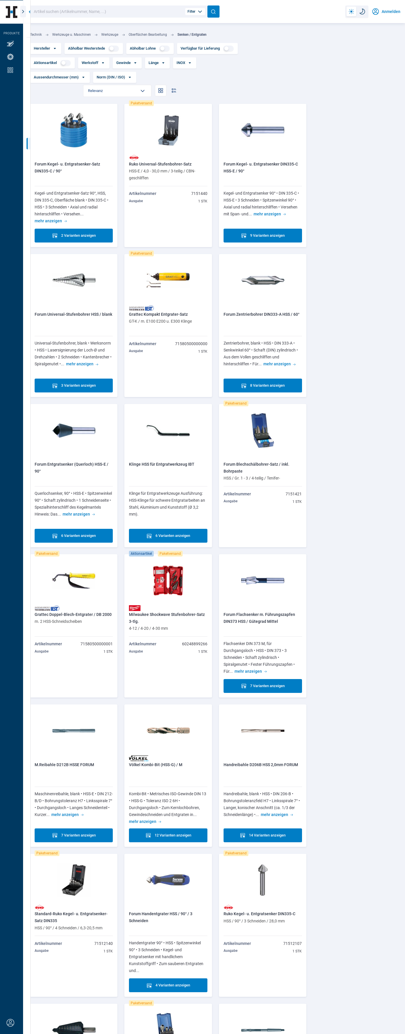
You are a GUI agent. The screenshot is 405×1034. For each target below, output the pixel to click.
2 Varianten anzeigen (73, 224)
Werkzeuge (109, 35)
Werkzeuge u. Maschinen (71, 35)
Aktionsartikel (52, 63)
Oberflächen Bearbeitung (148, 35)
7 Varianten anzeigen (355, 524)
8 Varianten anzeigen (167, 374)
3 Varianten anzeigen (355, 224)
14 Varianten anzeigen (261, 674)
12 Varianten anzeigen (167, 674)
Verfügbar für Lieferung (207, 48)
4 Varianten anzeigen (73, 825)
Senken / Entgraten (192, 35)
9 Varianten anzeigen (261, 224)
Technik (36, 35)
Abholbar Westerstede (93, 48)
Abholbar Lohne (150, 48)
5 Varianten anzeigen (261, 825)
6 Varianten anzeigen (261, 374)
